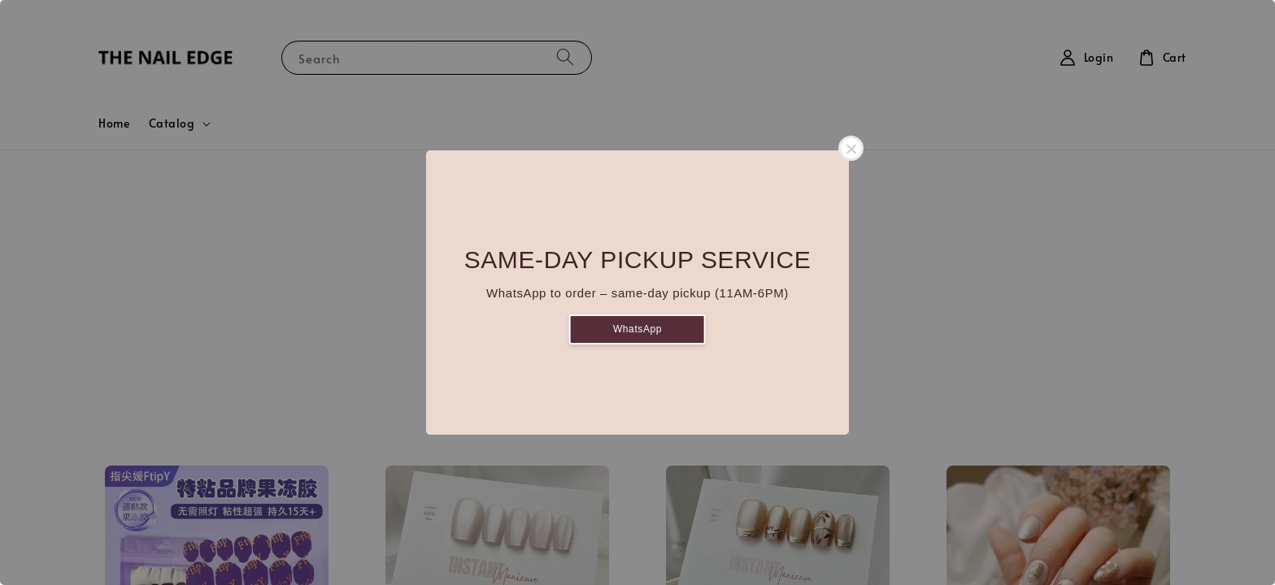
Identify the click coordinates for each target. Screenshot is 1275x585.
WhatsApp (637, 329)
